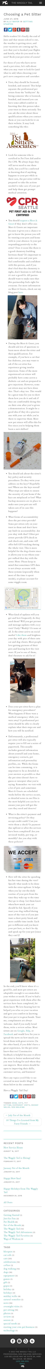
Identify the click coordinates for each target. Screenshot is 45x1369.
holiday (7, 1289)
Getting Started (11, 1215)
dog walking (17, 1107)
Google (20, 1030)
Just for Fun (10, 1218)
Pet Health (9, 1221)
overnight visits (21, 1105)
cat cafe (8, 1255)
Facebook (8, 1034)
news (6, 1303)
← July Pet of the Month (17, 1115)
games (7, 1279)
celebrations (10, 1261)
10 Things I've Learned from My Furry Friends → (22, 1122)
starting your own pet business (19, 1327)
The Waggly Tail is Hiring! (17, 1157)
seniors (7, 1320)
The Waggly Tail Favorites (17, 1235)
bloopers (8, 1251)
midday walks (10, 1296)
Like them (21, 635)
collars (7, 1265)
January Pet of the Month (16, 1168)
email (22, 1364)
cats (20, 1103)
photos (7, 1313)
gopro (6, 1285)
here (20, 292)
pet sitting (9, 1309)
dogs (14, 1103)
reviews (7, 1316)
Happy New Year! (12, 1178)
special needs (10, 1323)
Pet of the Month (12, 1225)
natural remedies (12, 1299)
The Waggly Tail (12, 1228)
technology (9, 1330)
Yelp (28, 1030)
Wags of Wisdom (12, 1239)
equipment (9, 1275)
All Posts (8, 1202)
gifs (5, 1282)
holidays (8, 1292)
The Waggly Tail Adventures (18, 1232)
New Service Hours (13, 1147)
